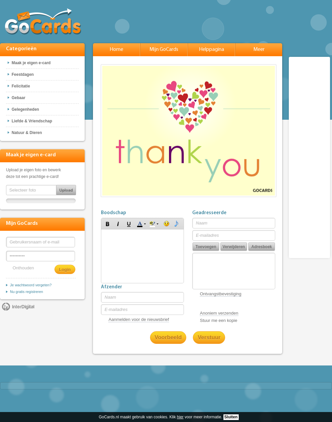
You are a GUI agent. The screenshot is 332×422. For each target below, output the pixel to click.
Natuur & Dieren (27, 132)
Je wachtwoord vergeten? (30, 285)
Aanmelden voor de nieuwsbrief (139, 319)
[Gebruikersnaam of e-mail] (40, 242)
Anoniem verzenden (219, 313)
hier (180, 417)
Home (116, 49)
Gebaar (18, 97)
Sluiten (231, 417)
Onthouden (23, 267)
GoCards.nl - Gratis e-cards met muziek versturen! (43, 21)
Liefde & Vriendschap (32, 121)
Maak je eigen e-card (31, 63)
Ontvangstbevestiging (220, 293)
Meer (259, 49)
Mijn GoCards (163, 49)
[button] (107, 223)
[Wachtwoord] (40, 256)
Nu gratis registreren (26, 292)
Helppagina (211, 49)
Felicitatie (21, 86)
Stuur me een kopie (218, 320)
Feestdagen (23, 74)
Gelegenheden (25, 109)
